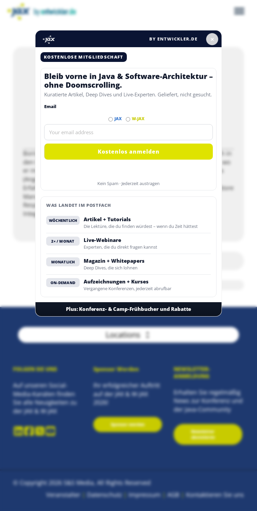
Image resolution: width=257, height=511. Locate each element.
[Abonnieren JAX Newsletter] (110, 119)
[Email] (128, 132)
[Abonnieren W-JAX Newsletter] (128, 119)
